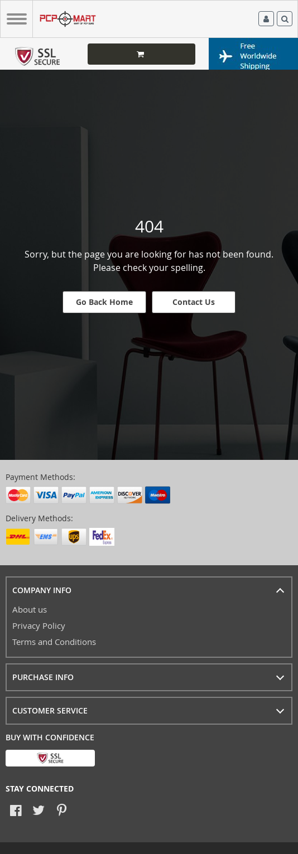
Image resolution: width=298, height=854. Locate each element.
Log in (266, 19)
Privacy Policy (38, 625)
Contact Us (193, 302)
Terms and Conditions (54, 641)
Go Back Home (104, 302)
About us (29, 609)
